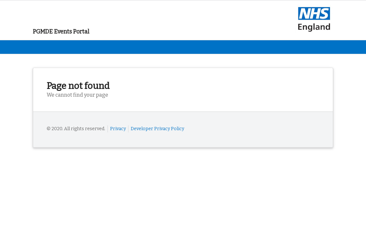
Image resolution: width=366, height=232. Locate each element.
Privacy (118, 128)
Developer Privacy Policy (157, 128)
